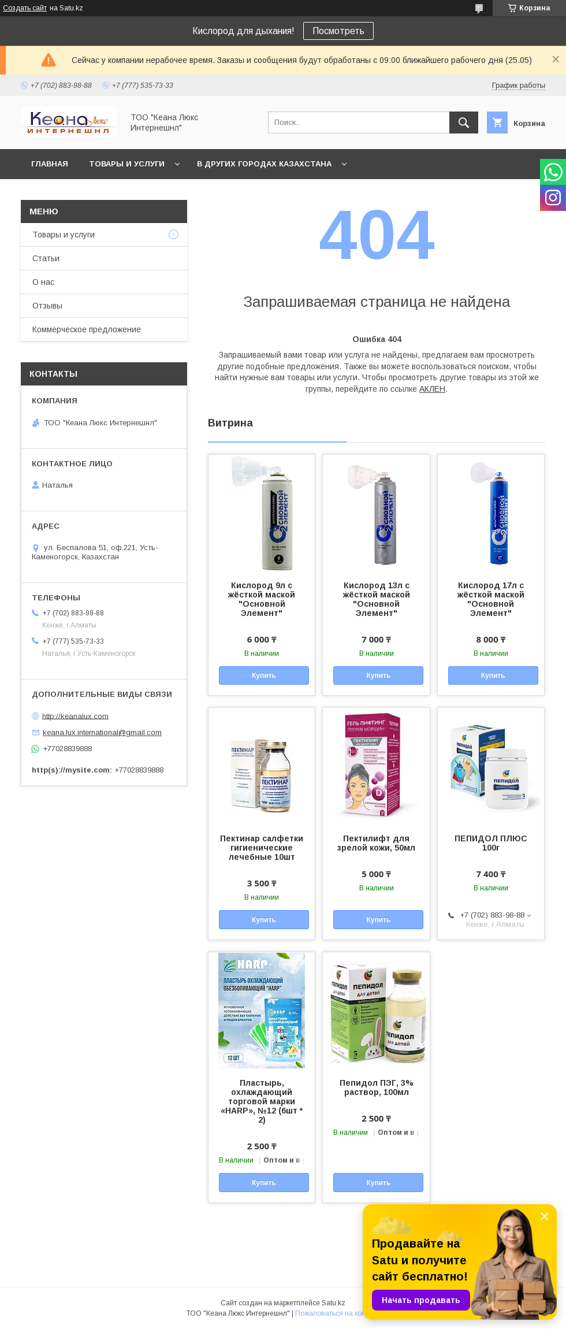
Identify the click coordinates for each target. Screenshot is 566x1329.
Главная (49, 163)
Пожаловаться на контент (337, 1313)
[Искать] (463, 122)
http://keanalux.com (75, 715)
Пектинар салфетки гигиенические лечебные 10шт (261, 848)
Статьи (45, 258)
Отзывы (47, 305)
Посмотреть (338, 31)
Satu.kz (333, 1303)
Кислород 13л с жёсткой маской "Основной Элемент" (376, 599)
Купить (264, 675)
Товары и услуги (127, 163)
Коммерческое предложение (86, 329)
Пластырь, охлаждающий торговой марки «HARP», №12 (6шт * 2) (262, 1101)
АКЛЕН (432, 388)
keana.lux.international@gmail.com (102, 732)
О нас (43, 282)
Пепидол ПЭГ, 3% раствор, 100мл (377, 1087)
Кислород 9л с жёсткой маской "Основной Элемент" (261, 599)
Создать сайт (25, 8)
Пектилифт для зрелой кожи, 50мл (376, 843)
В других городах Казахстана (264, 163)
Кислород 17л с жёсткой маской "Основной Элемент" (490, 599)
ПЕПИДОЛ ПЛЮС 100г (491, 843)
